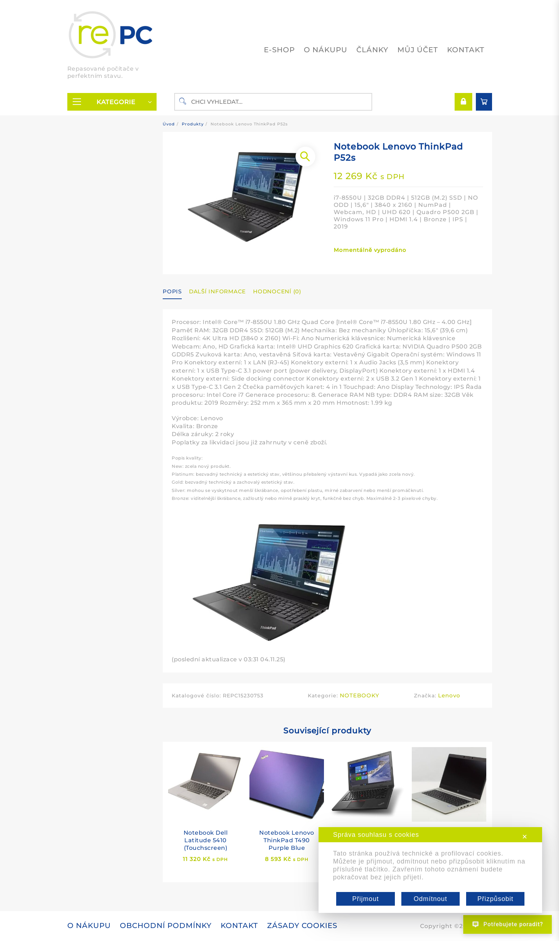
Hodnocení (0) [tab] (277, 291)
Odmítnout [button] (430, 898)
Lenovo (449, 695)
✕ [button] (525, 836)
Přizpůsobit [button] (495, 898)
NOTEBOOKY (359, 695)
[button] (305, 157)
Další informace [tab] (217, 291)
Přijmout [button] (365, 898)
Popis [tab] (172, 291)
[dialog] (430, 870)
